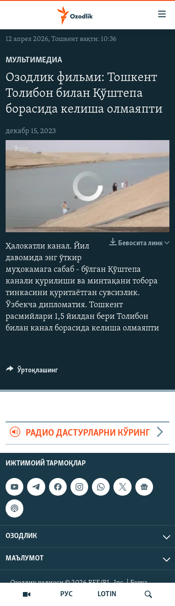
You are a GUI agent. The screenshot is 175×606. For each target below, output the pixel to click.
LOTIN (107, 594)
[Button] (32, 372)
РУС (66, 594)
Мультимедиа (34, 60)
